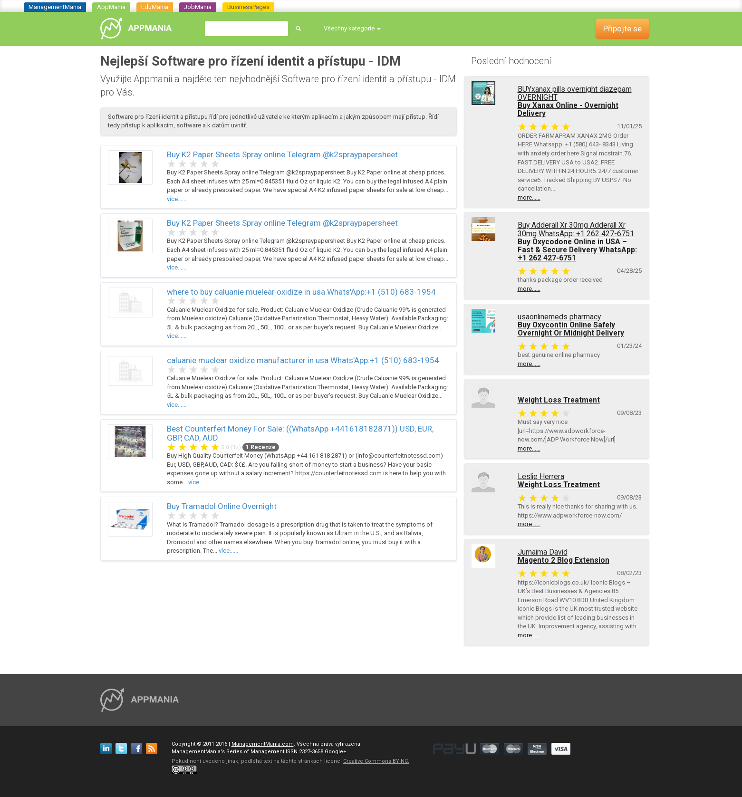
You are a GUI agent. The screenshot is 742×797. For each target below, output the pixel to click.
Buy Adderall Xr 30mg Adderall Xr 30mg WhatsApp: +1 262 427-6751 (576, 229)
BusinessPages (248, 6)
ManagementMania (55, 6)
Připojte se (622, 28)
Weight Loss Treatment (559, 400)
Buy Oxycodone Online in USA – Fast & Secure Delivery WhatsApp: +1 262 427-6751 (577, 250)
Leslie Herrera (541, 476)
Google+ (336, 752)
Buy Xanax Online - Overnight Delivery (568, 109)
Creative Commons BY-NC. (376, 761)
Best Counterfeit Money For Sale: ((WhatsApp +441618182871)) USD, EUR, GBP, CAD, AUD (300, 433)
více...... (176, 198)
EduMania (154, 6)
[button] (352, 28)
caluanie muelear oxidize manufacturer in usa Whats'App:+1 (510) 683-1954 (303, 360)
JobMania (198, 6)
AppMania (111, 6)
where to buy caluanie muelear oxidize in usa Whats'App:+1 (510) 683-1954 (301, 292)
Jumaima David (543, 552)
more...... (529, 197)
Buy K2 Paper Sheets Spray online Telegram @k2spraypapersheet (282, 154)
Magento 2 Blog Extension (563, 560)
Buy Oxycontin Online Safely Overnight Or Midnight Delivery (571, 329)
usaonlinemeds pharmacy (559, 317)
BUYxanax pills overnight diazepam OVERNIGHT (575, 93)
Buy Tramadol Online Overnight (222, 506)
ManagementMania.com (262, 744)
